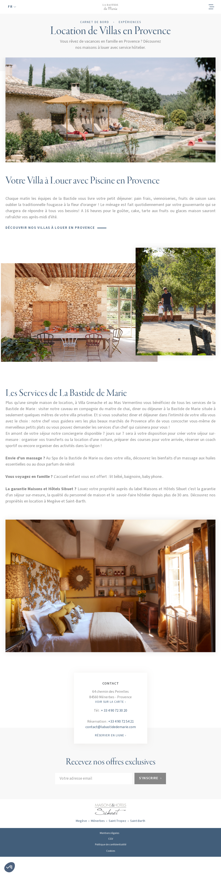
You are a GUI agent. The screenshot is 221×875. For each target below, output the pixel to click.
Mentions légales (109, 833)
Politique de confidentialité (110, 844)
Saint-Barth (137, 821)
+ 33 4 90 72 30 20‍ (114, 710)
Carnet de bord (94, 22)
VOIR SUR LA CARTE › (110, 702)
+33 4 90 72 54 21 (121, 721)
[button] (12, 7)
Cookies (110, 851)
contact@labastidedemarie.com (110, 726)
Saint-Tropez (117, 821)
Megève (81, 821)
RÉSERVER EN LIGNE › (110, 735)
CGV (110, 839)
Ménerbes (98, 821)
